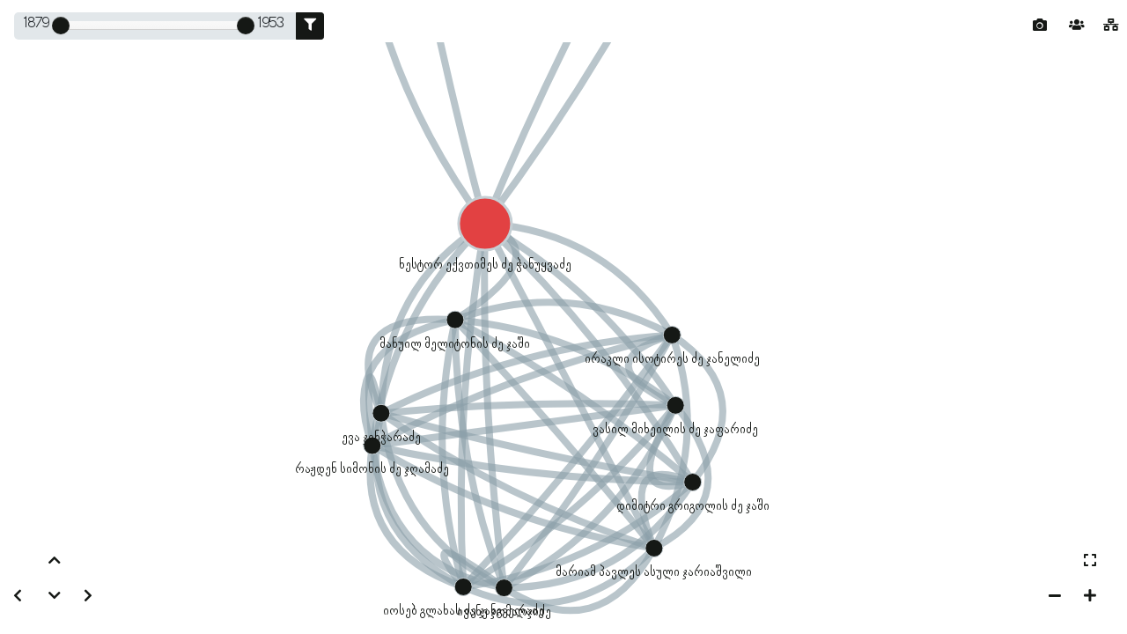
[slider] (61, 25)
